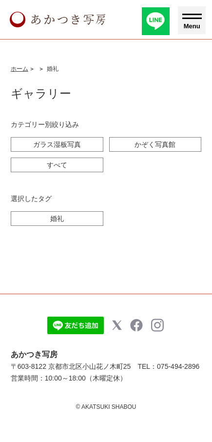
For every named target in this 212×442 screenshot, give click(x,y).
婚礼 (57, 218)
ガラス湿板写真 (57, 144)
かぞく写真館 (155, 144)
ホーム (19, 68)
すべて (57, 165)
